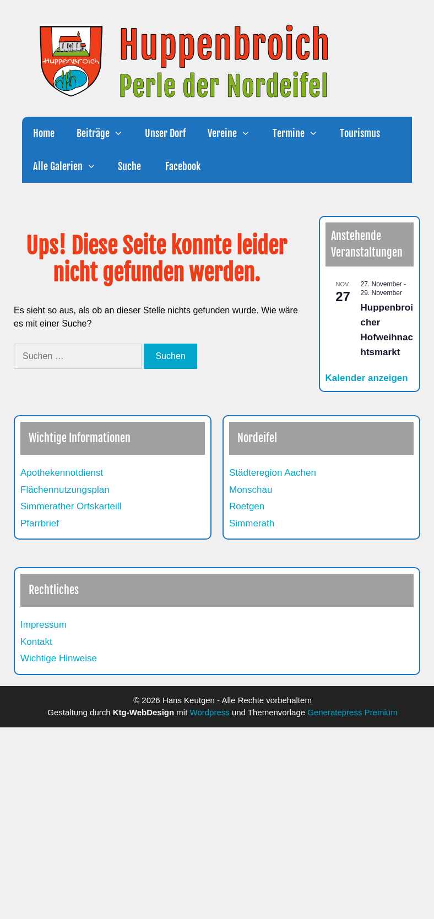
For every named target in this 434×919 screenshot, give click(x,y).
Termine (301, 133)
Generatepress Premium (352, 712)
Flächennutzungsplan (65, 490)
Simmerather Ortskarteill (70, 506)
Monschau (250, 490)
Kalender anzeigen (367, 378)
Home (44, 133)
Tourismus (360, 133)
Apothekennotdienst (61, 472)
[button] (122, 133)
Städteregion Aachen (272, 472)
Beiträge (105, 133)
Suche (129, 166)
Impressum (43, 624)
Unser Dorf (165, 133)
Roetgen (246, 506)
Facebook (181, 166)
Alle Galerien (70, 166)
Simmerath (251, 523)
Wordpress (210, 712)
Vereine (234, 133)
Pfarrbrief (39, 523)
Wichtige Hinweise (58, 658)
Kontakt (36, 642)
